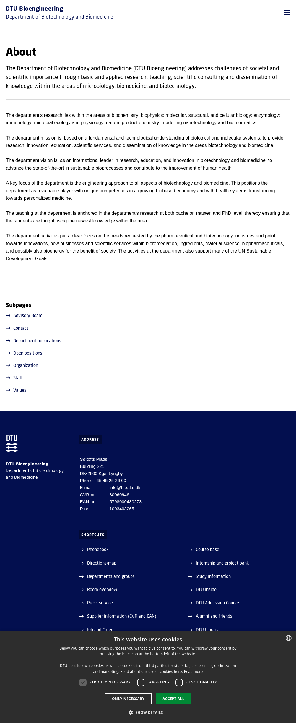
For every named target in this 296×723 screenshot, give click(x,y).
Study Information (213, 576)
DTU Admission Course (217, 602)
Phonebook (97, 549)
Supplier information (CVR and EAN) (121, 616)
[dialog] (148, 677)
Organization (22, 365)
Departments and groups (111, 576)
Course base (207, 549)
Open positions (24, 352)
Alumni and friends (214, 616)
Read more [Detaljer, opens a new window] (193, 671)
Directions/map (101, 562)
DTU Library (207, 629)
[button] (287, 12)
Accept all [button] (173, 698)
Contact (17, 328)
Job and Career (101, 629)
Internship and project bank (222, 562)
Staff (14, 377)
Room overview (102, 589)
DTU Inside (206, 589)
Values (16, 390)
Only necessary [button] (128, 698)
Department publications (33, 340)
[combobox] (289, 638)
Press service (100, 602)
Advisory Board (24, 315)
